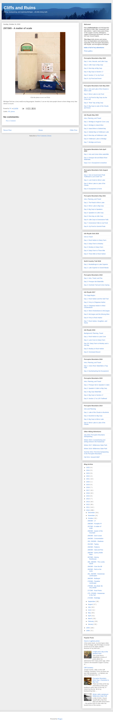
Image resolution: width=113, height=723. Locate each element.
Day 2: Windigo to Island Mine (93, 125)
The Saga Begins (89, 295)
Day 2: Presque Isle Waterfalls (94, 281)
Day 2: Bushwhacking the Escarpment (96, 371)
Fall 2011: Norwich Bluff (91, 457)
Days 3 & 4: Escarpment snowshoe (95, 163)
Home (41, 130)
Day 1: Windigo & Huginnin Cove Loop (96, 121)
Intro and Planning (90, 409)
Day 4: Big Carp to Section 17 (93, 72)
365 (9, 111)
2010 (88, 510)
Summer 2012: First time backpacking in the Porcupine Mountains (96, 452)
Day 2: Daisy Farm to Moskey (93, 243)
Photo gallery (88, 51)
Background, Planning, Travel (93, 333)
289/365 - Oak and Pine (95, 550)
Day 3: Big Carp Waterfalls (92, 392)
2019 (88, 484)
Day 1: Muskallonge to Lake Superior (96, 264)
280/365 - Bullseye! (94, 578)
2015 (88, 496)
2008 (88, 630)
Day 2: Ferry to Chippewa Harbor (94, 302)
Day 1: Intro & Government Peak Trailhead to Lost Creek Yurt (94, 176)
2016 (88, 493)
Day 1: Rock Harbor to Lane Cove (95, 336)
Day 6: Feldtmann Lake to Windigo (95, 139)
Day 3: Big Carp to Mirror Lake (94, 419)
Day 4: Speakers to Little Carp (93, 213)
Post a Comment (11, 121)
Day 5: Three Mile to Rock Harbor (95, 254)
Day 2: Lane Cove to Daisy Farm (94, 340)
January (91, 624)
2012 (88, 504)
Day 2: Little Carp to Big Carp (93, 65)
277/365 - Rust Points (95, 590)
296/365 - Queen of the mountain (95, 532)
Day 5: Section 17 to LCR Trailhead (95, 398)
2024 (88, 470)
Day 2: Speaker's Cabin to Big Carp (95, 388)
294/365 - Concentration (95, 538)
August (90, 604)
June (89, 610)
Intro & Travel (88, 237)
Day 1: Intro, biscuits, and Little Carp (96, 61)
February (91, 621)
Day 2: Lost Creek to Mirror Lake (94, 180)
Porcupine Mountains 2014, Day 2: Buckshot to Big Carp (101, 680)
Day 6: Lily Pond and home (93, 78)
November (91, 515)
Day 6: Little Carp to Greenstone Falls (96, 219)
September (91, 601)
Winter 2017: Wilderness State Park (95, 445)
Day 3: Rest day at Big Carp (93, 68)
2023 (88, 473)
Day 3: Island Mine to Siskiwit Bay (95, 128)
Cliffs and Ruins (20, 7)
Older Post (73, 130)
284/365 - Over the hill (95, 566)
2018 (88, 487)
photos (13, 111)
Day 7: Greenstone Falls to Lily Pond (96, 223)
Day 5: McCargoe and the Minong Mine (96, 314)
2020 (88, 482)
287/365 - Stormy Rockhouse (93, 558)
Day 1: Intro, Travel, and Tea (93, 278)
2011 (88, 507)
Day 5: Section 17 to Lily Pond (94, 75)
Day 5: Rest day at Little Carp (93, 216)
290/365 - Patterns (94, 547)
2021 (88, 479)
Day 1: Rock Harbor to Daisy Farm (95, 240)
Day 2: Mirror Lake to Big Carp (94, 206)
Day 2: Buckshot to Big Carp (93, 416)
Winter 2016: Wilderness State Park (95, 448)
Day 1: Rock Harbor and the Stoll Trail (96, 299)
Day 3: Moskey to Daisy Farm (93, 247)
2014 (88, 499)
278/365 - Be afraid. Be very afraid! (95, 587)
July (89, 607)
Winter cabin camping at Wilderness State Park (100, 695)
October (91, 518)
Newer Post (7, 130)
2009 (88, 628)
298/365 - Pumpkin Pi (95, 523)
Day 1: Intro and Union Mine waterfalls (96, 154)
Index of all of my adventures (94, 47)
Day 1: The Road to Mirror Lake (94, 202)
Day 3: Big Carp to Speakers (93, 209)
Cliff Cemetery (88, 667)
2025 (88, 467)
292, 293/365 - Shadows (95, 541)
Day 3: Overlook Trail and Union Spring (96, 285)
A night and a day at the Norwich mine (100, 652)
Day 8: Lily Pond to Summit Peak (94, 226)
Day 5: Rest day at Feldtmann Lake (95, 135)
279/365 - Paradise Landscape (94, 582)
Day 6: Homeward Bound (92, 352)
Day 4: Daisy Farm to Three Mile (94, 250)
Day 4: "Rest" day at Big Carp (93, 103)
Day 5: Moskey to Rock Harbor (94, 348)
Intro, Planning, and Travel (92, 118)
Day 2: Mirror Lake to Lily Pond (94, 94)
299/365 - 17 (92, 521)
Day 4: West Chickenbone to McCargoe (97, 311)
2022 (88, 476)
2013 (88, 501)
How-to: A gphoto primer (92, 641)
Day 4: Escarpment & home (93, 189)
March (90, 618)
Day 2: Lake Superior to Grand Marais (96, 268)
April (89, 616)
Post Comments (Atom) (44, 136)
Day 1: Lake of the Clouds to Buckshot (96, 412)
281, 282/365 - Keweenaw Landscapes (96, 574)
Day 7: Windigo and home (92, 142)
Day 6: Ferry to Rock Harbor (93, 317)
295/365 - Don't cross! (95, 535)
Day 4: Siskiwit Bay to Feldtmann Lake (96, 132)
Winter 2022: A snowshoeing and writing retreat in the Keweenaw (94, 441)
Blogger (60, 719)
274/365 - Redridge (94, 598)
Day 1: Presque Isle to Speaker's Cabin (96, 385)
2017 (88, 490)
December (91, 512)
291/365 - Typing (93, 544)
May (89, 613)
